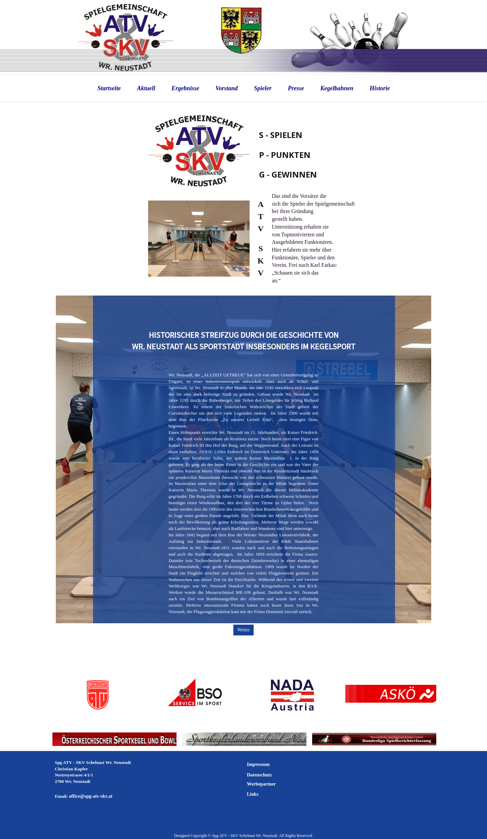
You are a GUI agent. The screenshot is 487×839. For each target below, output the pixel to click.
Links (252, 794)
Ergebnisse (185, 88)
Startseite (109, 88)
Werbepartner (261, 784)
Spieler (263, 88)
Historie (380, 88)
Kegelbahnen (336, 88)
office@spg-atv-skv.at (91, 796)
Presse (296, 88)
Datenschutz (259, 774)
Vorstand (226, 88)
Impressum (258, 764)
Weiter (243, 629)
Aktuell (146, 88)
